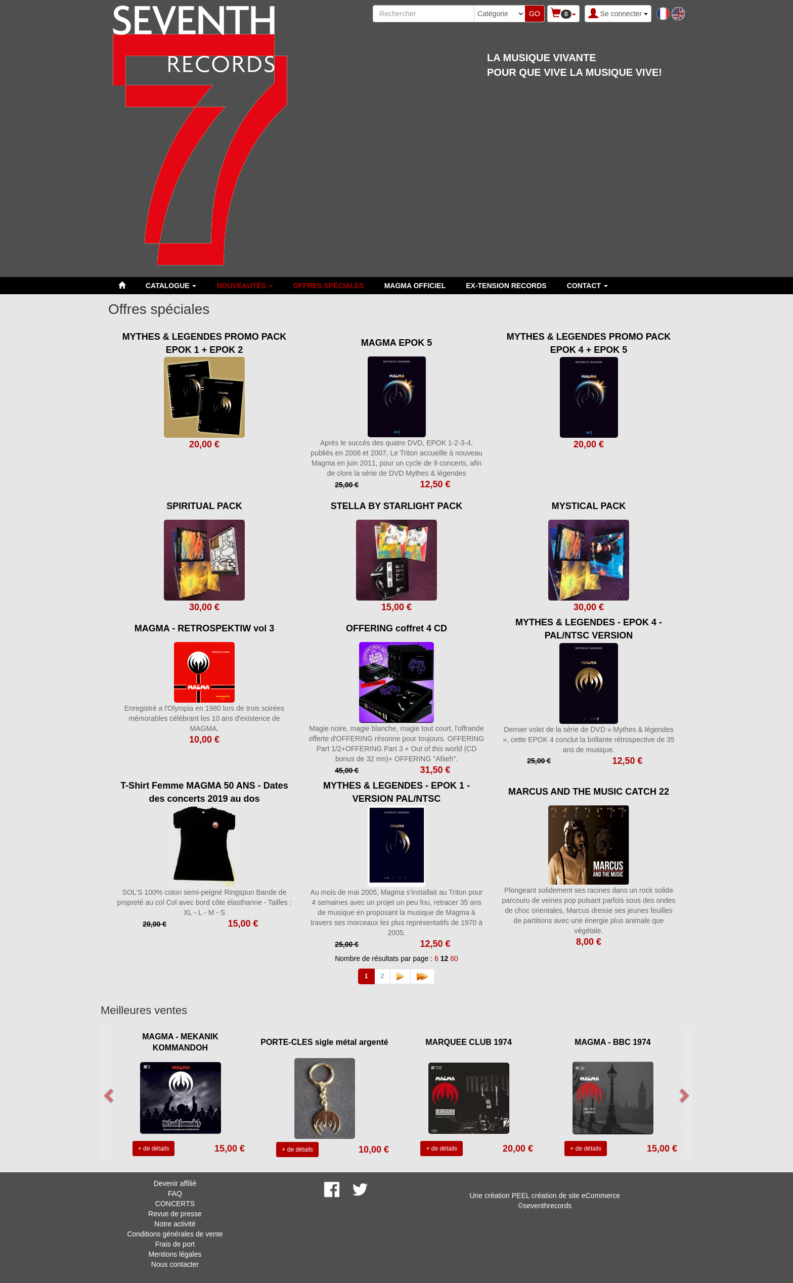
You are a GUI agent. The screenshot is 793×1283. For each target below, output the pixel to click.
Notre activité (175, 1224)
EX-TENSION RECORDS (506, 286)
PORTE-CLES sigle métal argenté (324, 1042)
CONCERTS (175, 1204)
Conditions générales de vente (175, 1234)
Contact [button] (587, 286)
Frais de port (175, 1244)
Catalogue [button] (171, 286)
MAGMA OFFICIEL (415, 286)
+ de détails (153, 1148)
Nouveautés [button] (244, 286)
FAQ (175, 1193)
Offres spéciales (328, 286)
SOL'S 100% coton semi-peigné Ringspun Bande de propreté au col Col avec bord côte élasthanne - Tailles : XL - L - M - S (204, 902)
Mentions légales (174, 1254)
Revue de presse (175, 1214)
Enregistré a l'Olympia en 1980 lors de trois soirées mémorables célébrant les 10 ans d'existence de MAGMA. (204, 718)
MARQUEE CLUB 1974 (468, 1042)
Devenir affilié (175, 1183)
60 (454, 958)
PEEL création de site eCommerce (566, 1196)
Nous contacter (175, 1264)
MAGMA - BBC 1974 (613, 1042)
